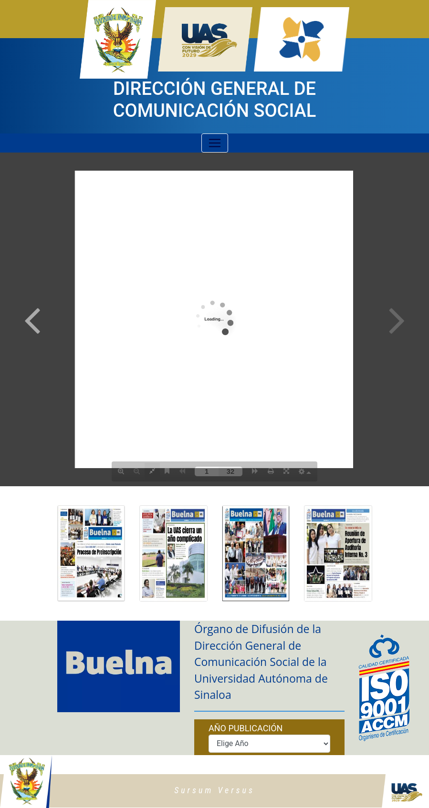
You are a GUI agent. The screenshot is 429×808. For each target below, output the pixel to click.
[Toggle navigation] (214, 143)
